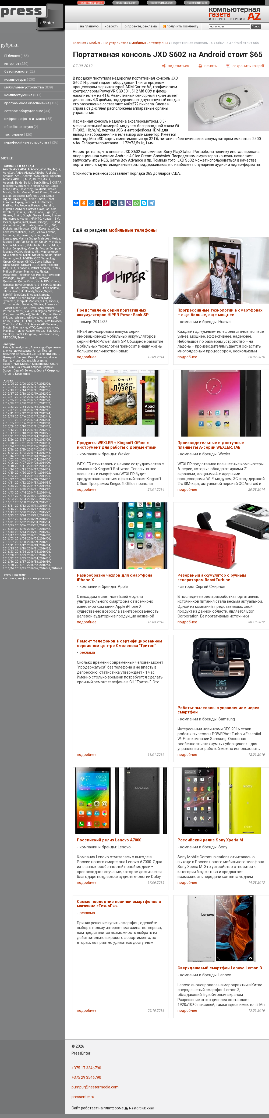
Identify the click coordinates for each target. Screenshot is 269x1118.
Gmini (17, 215)
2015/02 (44, 496)
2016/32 (8, 558)
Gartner (31, 209)
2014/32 (20, 482)
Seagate (35, 288)
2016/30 (32, 555)
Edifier (31, 199)
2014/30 (44, 479)
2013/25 (44, 436)
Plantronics (31, 271)
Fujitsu (7, 209)
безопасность (19, 71)
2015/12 (20, 506)
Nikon (27, 255)
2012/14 (20, 390)
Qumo (22, 281)
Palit (12, 268)
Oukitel (41, 265)
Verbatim (9, 311)
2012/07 (32, 383)
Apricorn (55, 176)
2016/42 (32, 565)
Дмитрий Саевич (15, 357)
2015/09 (32, 502)
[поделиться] (175, 65)
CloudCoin (40, 189)
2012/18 (20, 393)
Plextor (44, 271)
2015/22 (44, 512)
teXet (43, 301)
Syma (47, 298)
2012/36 (44, 407)
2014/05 (44, 459)
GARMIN (19, 209)
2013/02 (20, 420)
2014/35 (8, 486)
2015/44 (20, 532)
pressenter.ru (83, 1097)
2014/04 (32, 459)
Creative (55, 192)
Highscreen (10, 218)
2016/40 (8, 565)
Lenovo (40, 232)
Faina (6, 347)
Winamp (20, 317)
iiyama (16, 222)
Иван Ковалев (37, 357)
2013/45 (44, 453)
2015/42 (44, 529)
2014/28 (20, 479)
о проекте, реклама (141, 26)
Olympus (18, 261)
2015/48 (20, 535)
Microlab (54, 242)
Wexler (57, 314)
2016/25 (32, 551)
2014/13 (44, 466)
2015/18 (44, 509)
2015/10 (44, 502)
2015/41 (32, 529)
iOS (51, 222)
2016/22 (44, 548)
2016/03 (8, 538)
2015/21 (32, 512)
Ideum (7, 222)
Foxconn (25, 205)
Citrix (14, 189)
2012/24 (44, 397)
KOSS (34, 228)
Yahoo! (39, 321)
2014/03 (20, 459)
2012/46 (20, 416)
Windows (32, 317)
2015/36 (20, 525)
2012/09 (8, 387)
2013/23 (20, 436)
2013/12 (44, 426)
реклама (44, 578)
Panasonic (23, 268)
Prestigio (8, 278)
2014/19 (8, 472)
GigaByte (50, 212)
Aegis (56, 169)
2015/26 (44, 515)
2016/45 (20, 568)
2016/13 (32, 545)
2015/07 (8, 502)
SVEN (39, 298)
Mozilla (28, 251)
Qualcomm (10, 281)
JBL (46, 225)
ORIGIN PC (28, 265)
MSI (36, 251)
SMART (7, 295)
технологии (18, 135)
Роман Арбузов (31, 367)
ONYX (29, 261)
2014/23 (8, 476)
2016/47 (44, 568)
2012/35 (32, 407)
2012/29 (8, 403)
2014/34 (44, 482)
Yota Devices (53, 321)
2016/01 (32, 535)
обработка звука (21, 127)
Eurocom (8, 202)
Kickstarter (10, 228)
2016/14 (44, 545)
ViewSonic (54, 311)
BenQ (37, 182)
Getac (30, 212)
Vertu (19, 311)
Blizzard (23, 186)
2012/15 (32, 390)
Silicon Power (11, 291)
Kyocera (44, 228)
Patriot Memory (40, 268)
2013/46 (8, 456)
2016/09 (32, 542)
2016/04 (20, 538)
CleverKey (25, 189)
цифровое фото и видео (28, 119)
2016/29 (20, 555)
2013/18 (20, 433)
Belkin (28, 182)
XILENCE (27, 321)
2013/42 (8, 453)
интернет (16, 64)
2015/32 (20, 522)
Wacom (14, 314)
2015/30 (44, 519)
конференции (27, 578)
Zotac (19, 324)
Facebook (30, 202)
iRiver (16, 225)
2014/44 (20, 492)
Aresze (40, 331)
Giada (39, 212)
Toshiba (27, 304)
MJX (55, 245)
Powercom (54, 275)
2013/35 (20, 446)
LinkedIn (26, 235)
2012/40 (44, 410)
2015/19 (8, 512)
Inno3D (19, 334)
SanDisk (8, 288)
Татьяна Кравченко (16, 374)
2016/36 (8, 561)
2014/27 (8, 479)
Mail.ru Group (28, 238)
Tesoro (21, 337)
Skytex (48, 291)
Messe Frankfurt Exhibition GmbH (25, 242)
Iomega (42, 222)
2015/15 (8, 509)
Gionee (7, 215)
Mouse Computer (51, 248)
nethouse (16, 255)
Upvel (32, 308)
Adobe (35, 169)
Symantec (9, 301)
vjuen (25, 347)
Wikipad (8, 317)
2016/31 (44, 555)
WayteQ (25, 314)
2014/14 (8, 469)
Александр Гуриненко (46, 347)
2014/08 (32, 463)
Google (27, 215)
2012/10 (20, 387)
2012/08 (44, 383)
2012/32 (44, 403)
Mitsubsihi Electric (39, 245)
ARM (28, 179)
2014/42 (44, 489)
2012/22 (20, 397)
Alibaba (39, 172)
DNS (16, 199)
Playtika (8, 331)
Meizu (56, 238)
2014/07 (20, 463)
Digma (7, 199)
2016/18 (20, 548)
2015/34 (44, 522)
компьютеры (19, 79)
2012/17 (8, 393)
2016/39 (44, 561)
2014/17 (32, 469)
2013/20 (44, 433)
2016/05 (32, 538)
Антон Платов (42, 350)
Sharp (45, 288)
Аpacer (35, 324)
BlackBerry (10, 186)
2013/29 (44, 439)
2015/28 (20, 519)
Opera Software (44, 261)
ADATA (25, 169)
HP (32, 218)
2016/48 (56, 568)
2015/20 (20, 512)
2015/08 (20, 502)
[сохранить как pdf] (245, 65)
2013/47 (20, 456)
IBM (56, 218)
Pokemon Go (27, 275)
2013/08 (44, 423)
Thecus (53, 301)
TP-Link (38, 304)
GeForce (51, 209)
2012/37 (8, 410)
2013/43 (20, 453)
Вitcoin (7, 327)
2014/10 (8, 466)
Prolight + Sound (26, 278)
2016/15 (8, 548)
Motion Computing (14, 248)
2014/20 (20, 472)
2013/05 (8, 423)
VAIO (40, 308)
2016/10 (44, 542)
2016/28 (8, 555)
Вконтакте (20, 327)
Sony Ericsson (29, 295)
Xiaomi (16, 321)
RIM (46, 281)
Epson (51, 199)
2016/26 (44, 551)
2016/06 (44, 538)
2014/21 (32, 472)
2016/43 (44, 565)
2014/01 (44, 456)
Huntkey (8, 334)
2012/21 (8, 397)
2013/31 (20, 443)
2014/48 (20, 496)
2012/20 (44, 393)
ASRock (37, 179)
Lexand (50, 232)
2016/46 (32, 568)
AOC (37, 176)
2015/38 (44, 525)
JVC (53, 225)
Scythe (25, 288)
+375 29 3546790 (86, 1077)
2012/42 (20, 413)
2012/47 (32, 416)
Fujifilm (48, 205)
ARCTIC (18, 179)
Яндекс (19, 331)
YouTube (9, 324)
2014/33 (32, 482)
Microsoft (19, 245)
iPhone (7, 225)
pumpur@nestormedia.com (95, 1087)
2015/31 (8, 522)
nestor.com (91, 2)
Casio (54, 186)
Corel (35, 192)
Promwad (43, 278)
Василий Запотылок (17, 354)
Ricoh (39, 281)
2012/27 (32, 400)
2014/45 (32, 492)
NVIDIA (28, 258)
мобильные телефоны (150, 43)
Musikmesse (49, 251)
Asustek (8, 182)
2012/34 (20, 407)
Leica (30, 232)
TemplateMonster (27, 301)
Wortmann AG (48, 317)
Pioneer (18, 271)
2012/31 (32, 403)
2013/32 (32, 443)
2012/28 (44, 400)
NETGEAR (9, 337)
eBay (23, 199)
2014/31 (8, 482)
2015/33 (32, 522)
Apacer (30, 331)
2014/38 (44, 486)
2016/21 (32, 548)
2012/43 (32, 413)
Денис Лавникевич (45, 354)
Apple (45, 176)
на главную (89, 26)
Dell (42, 196)
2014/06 (8, 463)
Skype (39, 291)
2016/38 (32, 561)
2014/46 (44, 492)
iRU (24, 225)
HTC (38, 218)
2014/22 (44, 472)
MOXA (17, 251)
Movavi (7, 251)
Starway (44, 295)
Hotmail (24, 218)
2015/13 (32, 506)
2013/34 (8, 446)
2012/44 (44, 413)
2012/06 (20, 383)
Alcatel (28, 172)
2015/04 (20, 499)
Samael (16, 347)
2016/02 (44, 535)
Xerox (6, 321)
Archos (7, 179)
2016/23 (8, 551)
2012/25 (8, 400)
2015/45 (32, 532)
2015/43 (8, 532)
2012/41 (8, 413)
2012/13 (8, 390)
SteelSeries (10, 298)
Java (40, 225)
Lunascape (10, 238)
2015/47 (8, 535)
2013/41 (44, 449)
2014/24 (20, 476)
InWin (33, 222)
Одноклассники (47, 327)
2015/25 (32, 515)
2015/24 (20, 515)
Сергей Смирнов (47, 370)
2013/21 (8, 436)
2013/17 (8, 433)
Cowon (44, 192)
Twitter (7, 308)
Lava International (14, 232)
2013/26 (8, 439)
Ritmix (55, 281)
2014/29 (32, 479)
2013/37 (44, 446)
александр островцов (17, 350)
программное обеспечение (31, 103)
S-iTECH (43, 285)
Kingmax (30, 334)
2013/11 (32, 426)
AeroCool (8, 172)
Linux (36, 235)
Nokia (48, 255)
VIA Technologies (35, 311)
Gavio (40, 209)
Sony (16, 295)
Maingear (44, 238)
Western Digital (41, 314)
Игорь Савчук (21, 360)
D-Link (7, 196)
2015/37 (32, 525)
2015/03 (8, 499)
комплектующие (22, 95)
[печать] (207, 65)
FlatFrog (8, 205)
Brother (35, 186)
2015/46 (44, 532)
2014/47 (8, 496)
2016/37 (20, 561)
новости (112, 26)
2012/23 (32, 397)
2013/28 (32, 439)
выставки (9, 578)
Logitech (47, 235)
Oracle (15, 265)
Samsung (55, 285)
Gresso (56, 215)
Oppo (6, 265)
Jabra (31, 225)
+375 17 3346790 (86, 1068)
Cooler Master (22, 192)
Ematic (41, 199)
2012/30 (20, 403)
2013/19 (32, 433)
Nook (18, 258)
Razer (30, 281)
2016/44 (8, 568)
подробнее (87, 357)
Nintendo (38, 255)
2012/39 (32, 410)
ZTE (27, 324)
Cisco (6, 189)
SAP (17, 288)
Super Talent (27, 298)
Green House (41, 215)
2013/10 (20, 426)
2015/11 (8, 506)
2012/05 (8, 383)
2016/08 (20, 542)
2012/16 (44, 390)
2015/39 (8, 529)
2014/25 (32, 476)
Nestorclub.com (141, 1108)
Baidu (19, 182)
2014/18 (44, 469)
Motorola (32, 248)
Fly (16, 205)
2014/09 (44, 463)
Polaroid (41, 275)
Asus (46, 179)
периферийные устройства (31, 142)
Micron (7, 245)
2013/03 (32, 420)
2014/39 (8, 489)
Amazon (8, 176)
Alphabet (51, 172)
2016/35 (44, 558)
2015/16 (20, 509)
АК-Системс (49, 324)
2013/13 (8, 430)
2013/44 (32, 453)
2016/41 (20, 565)
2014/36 (20, 486)
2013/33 (44, 443)
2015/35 (8, 525)
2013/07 (32, 423)
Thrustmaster (11, 304)
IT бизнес (16, 56)
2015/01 (32, 496)
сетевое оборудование (27, 111)
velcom (49, 308)
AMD (18, 176)
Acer (16, 169)
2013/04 (44, 420)
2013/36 (32, 446)
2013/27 (20, 439)
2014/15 (20, 469)
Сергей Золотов (24, 370)
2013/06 (20, 423)
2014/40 (20, 489)
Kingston (24, 228)
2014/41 (32, 489)
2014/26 (44, 476)
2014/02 (8, 459)
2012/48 (44, 416)
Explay (19, 202)
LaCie (54, 228)
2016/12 (20, 545)
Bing (45, 182)
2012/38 (20, 410)
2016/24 (20, 551)
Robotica (8, 285)
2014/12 (32, 466)
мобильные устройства (28, 87)
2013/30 (8, 443)
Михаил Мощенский (34, 364)
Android (28, 176)
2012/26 (20, 400)
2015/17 (32, 509)
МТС (32, 327)
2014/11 (20, 466)
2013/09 (8, 426)
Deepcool (19, 196)
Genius (20, 212)
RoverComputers (25, 285)
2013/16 (44, 430)
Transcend (52, 304)
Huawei (47, 218)
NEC (6, 255)
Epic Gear (53, 331)
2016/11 (8, 545)
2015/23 (8, 515)
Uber (16, 308)
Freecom (36, 205)
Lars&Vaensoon (48, 334)
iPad (57, 222)
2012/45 (8, 416)
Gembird (8, 212)
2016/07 (8, 542)
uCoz (24, 308)
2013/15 (32, 430)
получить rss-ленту (180, 26)
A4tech (7, 169)
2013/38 (8, 449)
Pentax (55, 268)
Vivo (5, 314)
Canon (45, 186)
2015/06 (44, 499)
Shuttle (54, 288)
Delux (50, 196)
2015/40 (20, 529)
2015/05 (32, 499)
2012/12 (44, 387)
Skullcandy (27, 291)
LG (17, 235)
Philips (7, 271)
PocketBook (10, 275)
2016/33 (20, 558)
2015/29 (32, 519)
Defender (32, 196)
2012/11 (32, 387)
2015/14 (44, 506)
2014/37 (32, 486)
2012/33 (8, 407)
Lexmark (8, 235)
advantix (45, 169)
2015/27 (8, 519)
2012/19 (32, 393)
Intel (25, 222)
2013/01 (8, 420)
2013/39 (20, 449)
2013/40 (32, 449)
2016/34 (32, 558)
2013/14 (20, 430)
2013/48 (32, 456)
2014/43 (8, 492)
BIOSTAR (55, 182)
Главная (79, 43)
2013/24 (32, 436)
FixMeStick (45, 202)
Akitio (19, 172)
